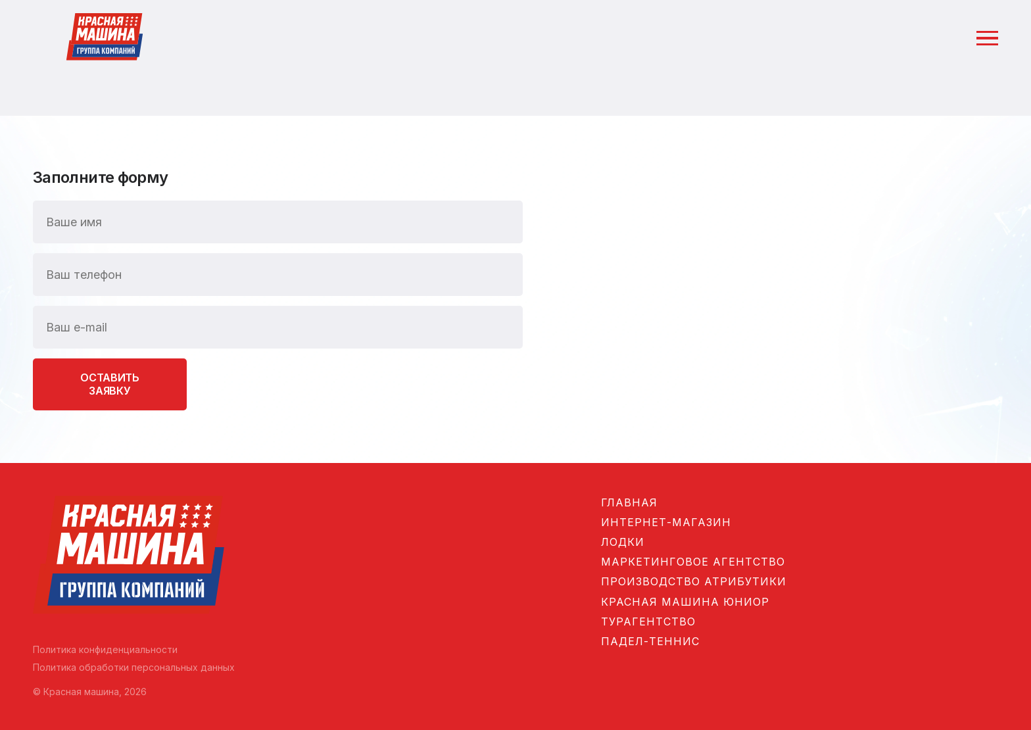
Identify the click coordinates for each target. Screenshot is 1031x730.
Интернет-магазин (666, 522)
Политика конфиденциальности (105, 649)
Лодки (622, 541)
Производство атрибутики (693, 581)
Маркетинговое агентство (693, 561)
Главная (629, 502)
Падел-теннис (650, 641)
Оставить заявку (109, 384)
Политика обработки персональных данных (134, 667)
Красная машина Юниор (685, 601)
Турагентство (648, 621)
